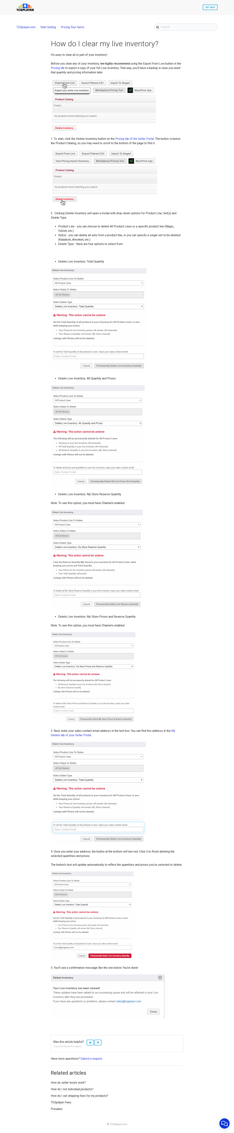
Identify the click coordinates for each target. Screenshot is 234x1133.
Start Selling (48, 27)
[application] (224, 1123)
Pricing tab (58, 68)
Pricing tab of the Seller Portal (134, 139)
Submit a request (91, 1058)
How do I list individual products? (72, 1089)
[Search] (186, 27)
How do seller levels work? (68, 1082)
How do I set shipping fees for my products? (79, 1096)
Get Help (210, 7)
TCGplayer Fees (61, 1102)
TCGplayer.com (25, 27)
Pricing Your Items (72, 27)
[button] (90, 1042)
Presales (57, 1109)
